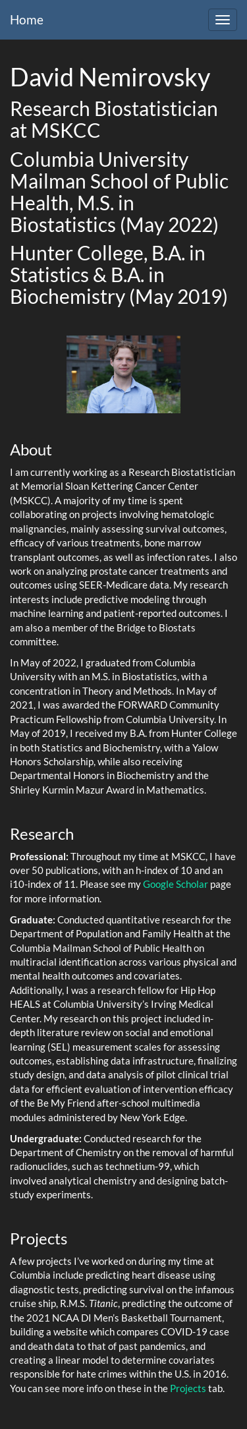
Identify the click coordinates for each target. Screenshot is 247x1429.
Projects (188, 1388)
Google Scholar (175, 884)
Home (26, 19)
